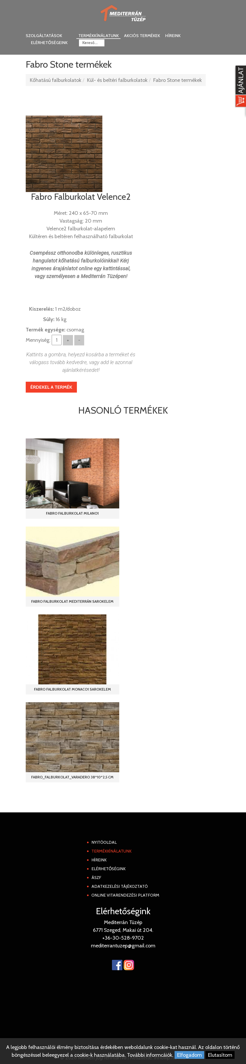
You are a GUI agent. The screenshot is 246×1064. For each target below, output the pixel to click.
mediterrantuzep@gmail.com (123, 945)
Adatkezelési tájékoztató (119, 886)
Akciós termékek (142, 35)
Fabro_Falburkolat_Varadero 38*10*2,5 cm (72, 777)
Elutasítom (220, 1055)
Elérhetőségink (108, 868)
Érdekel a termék (51, 387)
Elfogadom (189, 1055)
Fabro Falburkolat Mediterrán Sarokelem (72, 601)
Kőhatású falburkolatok (55, 80)
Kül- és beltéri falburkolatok (117, 80)
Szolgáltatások (44, 35)
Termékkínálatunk (98, 35)
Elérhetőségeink (49, 42)
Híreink (173, 35)
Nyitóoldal (104, 842)
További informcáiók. (150, 1055)
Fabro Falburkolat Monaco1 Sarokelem (72, 689)
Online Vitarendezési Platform (125, 895)
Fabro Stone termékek (177, 80)
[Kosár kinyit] (240, 87)
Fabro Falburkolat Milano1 (72, 513)
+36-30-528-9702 (123, 938)
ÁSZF (96, 877)
